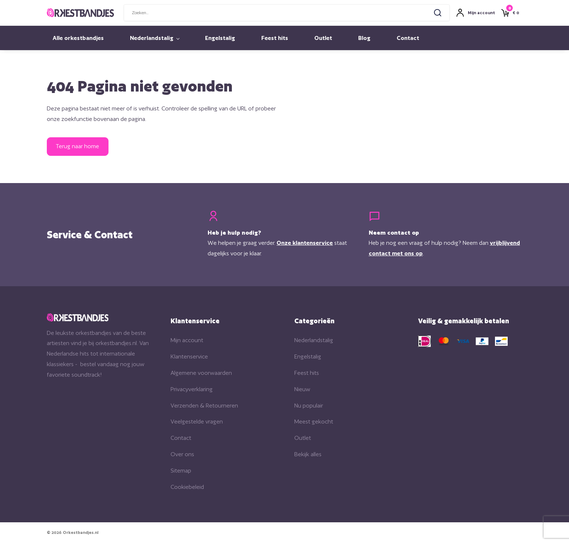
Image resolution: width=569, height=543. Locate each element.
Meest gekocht (313, 421)
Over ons (182, 454)
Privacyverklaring (192, 389)
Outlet (323, 38)
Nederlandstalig (151, 38)
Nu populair (308, 405)
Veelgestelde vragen (197, 421)
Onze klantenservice (305, 242)
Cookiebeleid (187, 486)
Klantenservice (189, 356)
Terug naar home (77, 146)
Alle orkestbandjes (78, 38)
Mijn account (187, 340)
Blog (364, 38)
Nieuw (302, 389)
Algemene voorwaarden (201, 372)
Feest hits (274, 38)
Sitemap (181, 470)
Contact (408, 38)
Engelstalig (220, 38)
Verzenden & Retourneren (204, 405)
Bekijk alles (308, 454)
